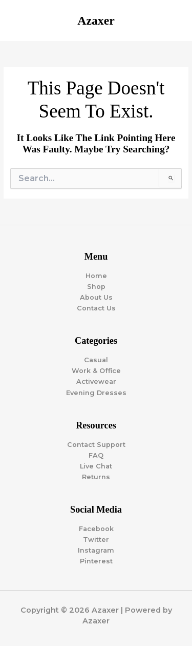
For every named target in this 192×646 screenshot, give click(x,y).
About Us (96, 297)
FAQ (96, 455)
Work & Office (96, 371)
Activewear (96, 381)
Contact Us (96, 308)
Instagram (96, 550)
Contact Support (96, 444)
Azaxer (95, 20)
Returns (96, 477)
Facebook (96, 529)
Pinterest (96, 561)
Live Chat (96, 466)
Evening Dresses (96, 393)
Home (96, 276)
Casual (96, 360)
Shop (96, 286)
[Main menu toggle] (172, 20)
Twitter (96, 539)
